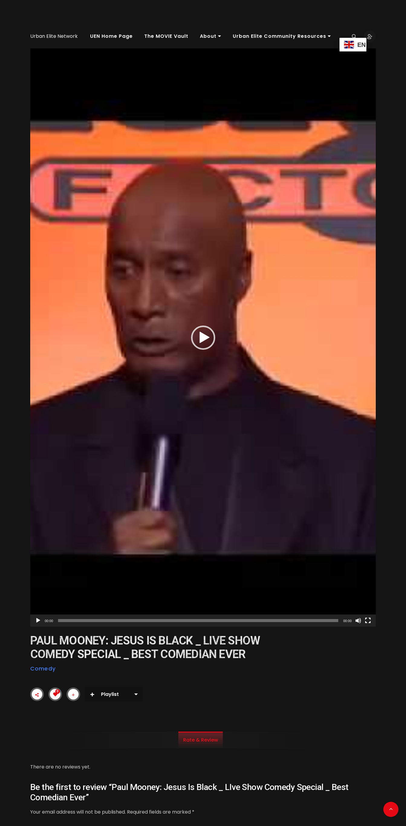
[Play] (38, 621)
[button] (203, 338)
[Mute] (358, 621)
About (210, 36)
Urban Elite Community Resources (282, 36)
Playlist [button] (104, 694)
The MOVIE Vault (166, 36)
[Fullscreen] (368, 621)
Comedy (43, 668)
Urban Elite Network (54, 36)
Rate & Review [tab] (200, 739)
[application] (203, 337)
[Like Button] (55, 694)
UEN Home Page (111, 36)
